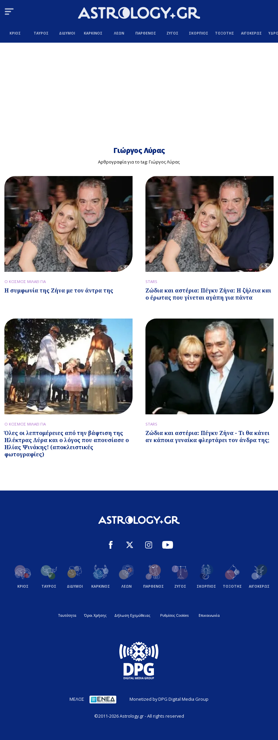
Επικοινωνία (209, 615)
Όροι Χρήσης (95, 615)
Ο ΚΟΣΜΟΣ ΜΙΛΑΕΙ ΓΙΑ (25, 281)
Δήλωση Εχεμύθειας (132, 615)
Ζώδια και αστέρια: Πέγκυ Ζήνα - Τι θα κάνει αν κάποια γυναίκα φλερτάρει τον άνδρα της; (207, 436)
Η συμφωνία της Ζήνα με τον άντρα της (58, 290)
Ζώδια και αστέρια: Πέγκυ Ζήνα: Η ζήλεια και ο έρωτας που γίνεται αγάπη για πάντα (208, 294)
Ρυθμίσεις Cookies (174, 615)
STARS (151, 281)
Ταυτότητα (67, 615)
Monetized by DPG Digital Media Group (169, 699)
